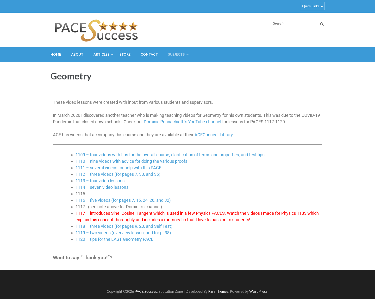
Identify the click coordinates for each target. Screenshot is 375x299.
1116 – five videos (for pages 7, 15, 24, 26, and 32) (123, 200)
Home (55, 54)
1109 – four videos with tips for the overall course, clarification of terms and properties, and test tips (169, 154)
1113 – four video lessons (100, 180)
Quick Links (310, 6)
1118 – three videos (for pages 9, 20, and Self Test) (123, 226)
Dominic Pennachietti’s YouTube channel (182, 121)
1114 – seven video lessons (101, 187)
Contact (149, 54)
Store (125, 54)
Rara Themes (218, 291)
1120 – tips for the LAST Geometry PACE (114, 239)
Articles (101, 54)
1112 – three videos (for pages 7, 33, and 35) (117, 174)
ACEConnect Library (213, 134)
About (77, 54)
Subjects (176, 54)
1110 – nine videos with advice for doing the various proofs (131, 161)
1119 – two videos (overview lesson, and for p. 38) (123, 232)
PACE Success (146, 291)
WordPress (258, 291)
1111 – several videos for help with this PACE (118, 167)
